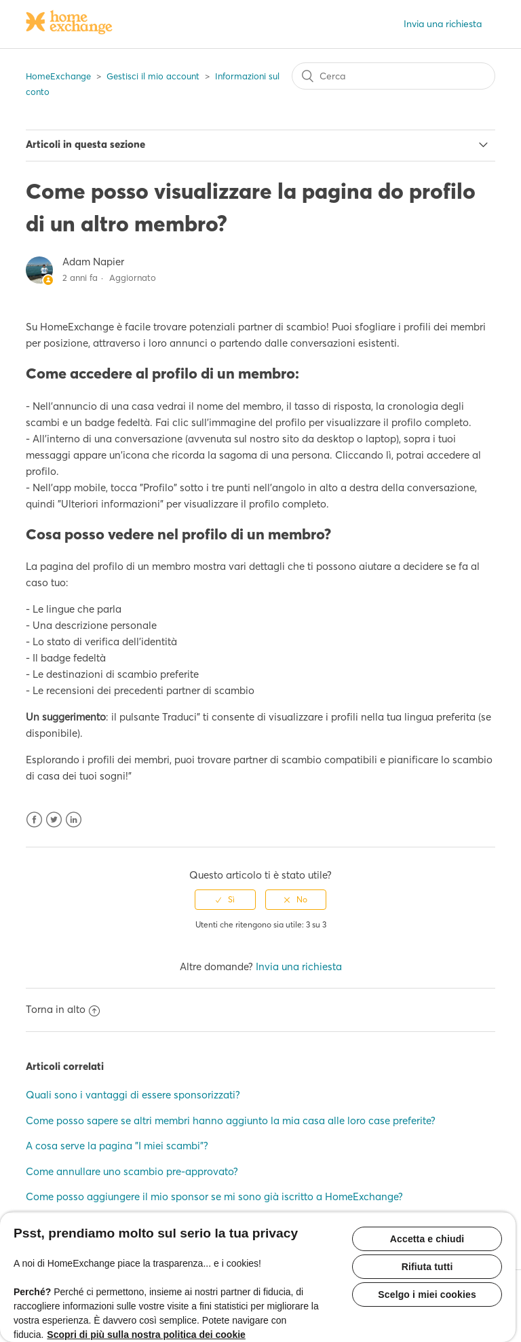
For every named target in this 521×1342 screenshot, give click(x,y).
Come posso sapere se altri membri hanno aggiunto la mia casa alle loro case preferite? (231, 1120)
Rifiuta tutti (427, 1266)
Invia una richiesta (443, 24)
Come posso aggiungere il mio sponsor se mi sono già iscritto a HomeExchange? (214, 1196)
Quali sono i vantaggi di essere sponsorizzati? (133, 1094)
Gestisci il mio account (153, 76)
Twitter (53, 819)
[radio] (225, 899)
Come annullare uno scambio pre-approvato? (132, 1171)
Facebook (34, 819)
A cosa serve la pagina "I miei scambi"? (117, 1145)
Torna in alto (63, 1009)
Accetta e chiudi (427, 1238)
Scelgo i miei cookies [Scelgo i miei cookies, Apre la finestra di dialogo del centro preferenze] (427, 1294)
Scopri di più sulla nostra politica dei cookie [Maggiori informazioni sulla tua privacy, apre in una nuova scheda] (146, 1334)
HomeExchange (58, 76)
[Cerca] (393, 76)
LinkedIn (73, 819)
